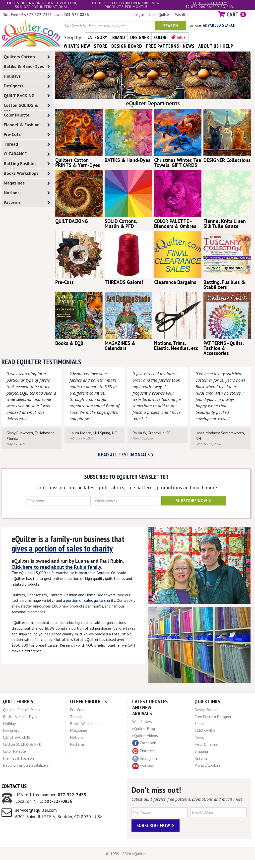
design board (126, 46)
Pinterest (143, 750)
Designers (27, 86)
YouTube (143, 766)
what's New (77, 46)
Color (160, 37)
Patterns (27, 202)
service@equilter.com (36, 810)
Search (170, 25)
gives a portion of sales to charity (62, 548)
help (228, 46)
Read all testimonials (126, 454)
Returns (200, 758)
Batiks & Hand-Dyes (27, 66)
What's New (142, 721)
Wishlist (181, 14)
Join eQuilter (159, 14)
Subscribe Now (194, 500)
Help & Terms (206, 744)
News (199, 737)
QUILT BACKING (27, 96)
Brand (118, 37)
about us (208, 46)
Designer (139, 37)
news (188, 46)
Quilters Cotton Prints (27, 58)
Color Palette (27, 115)
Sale (181, 37)
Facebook (144, 743)
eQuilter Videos (145, 735)
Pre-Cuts (27, 134)
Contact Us (14, 786)
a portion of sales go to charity (89, 600)
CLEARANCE (27, 154)
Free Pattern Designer (212, 716)
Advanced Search (219, 25)
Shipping (201, 751)
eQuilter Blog (143, 728)
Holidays (27, 76)
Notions (27, 193)
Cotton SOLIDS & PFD (27, 106)
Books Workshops (27, 173)
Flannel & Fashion (27, 125)
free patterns (162, 46)
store (101, 46)
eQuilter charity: (210, 3)
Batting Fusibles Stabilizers (27, 165)
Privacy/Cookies (207, 765)
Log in (139, 14)
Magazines (27, 183)
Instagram (144, 758)
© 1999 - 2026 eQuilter (126, 853)
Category (97, 37)
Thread (27, 144)
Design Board (205, 709)
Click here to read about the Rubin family (56, 567)
